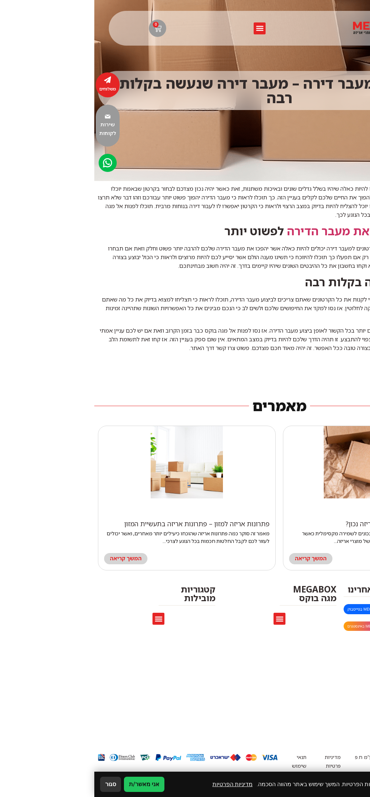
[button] (165, 28)
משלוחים (13, 89)
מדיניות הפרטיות (138, 784)
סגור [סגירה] (16, 784)
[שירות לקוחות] (13, 116)
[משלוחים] (13, 80)
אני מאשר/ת (50, 784)
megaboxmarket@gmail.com (307, 610)
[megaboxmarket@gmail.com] (358, 610)
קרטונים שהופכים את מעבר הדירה (279, 231)
